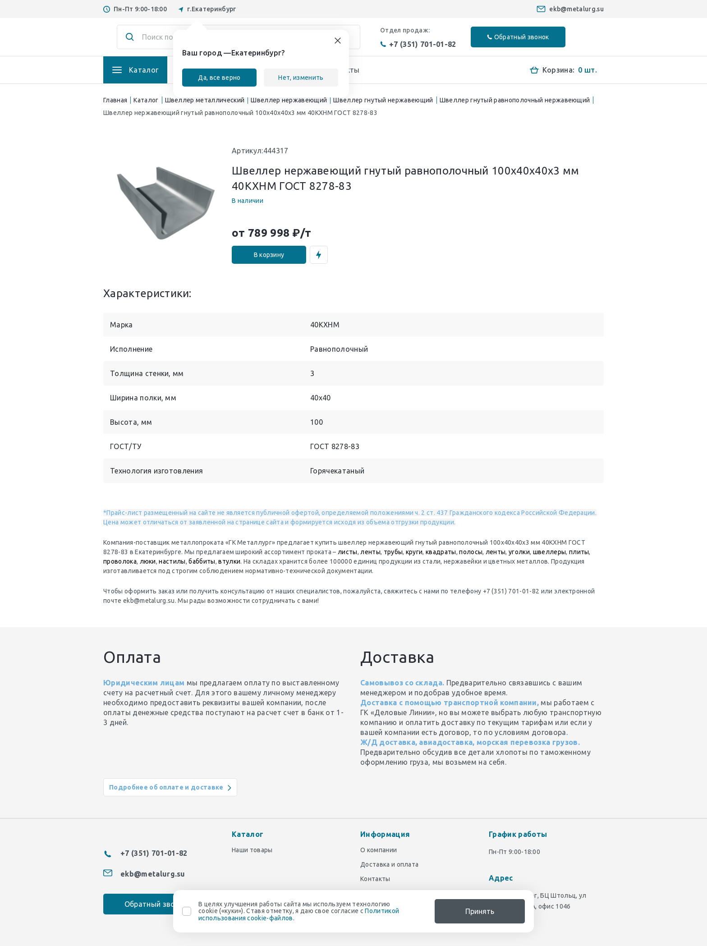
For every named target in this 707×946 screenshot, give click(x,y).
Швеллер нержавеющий (289, 100)
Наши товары (252, 850)
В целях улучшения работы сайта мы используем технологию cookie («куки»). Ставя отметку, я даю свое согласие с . (298, 911)
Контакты (375, 878)
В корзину (269, 254)
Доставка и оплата (389, 864)
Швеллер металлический (205, 100)
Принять (479, 911)
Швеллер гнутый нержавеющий (383, 100)
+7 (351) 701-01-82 (418, 44)
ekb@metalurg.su (576, 9)
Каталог (145, 100)
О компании (378, 850)
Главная (115, 100)
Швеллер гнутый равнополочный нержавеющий (515, 100)
